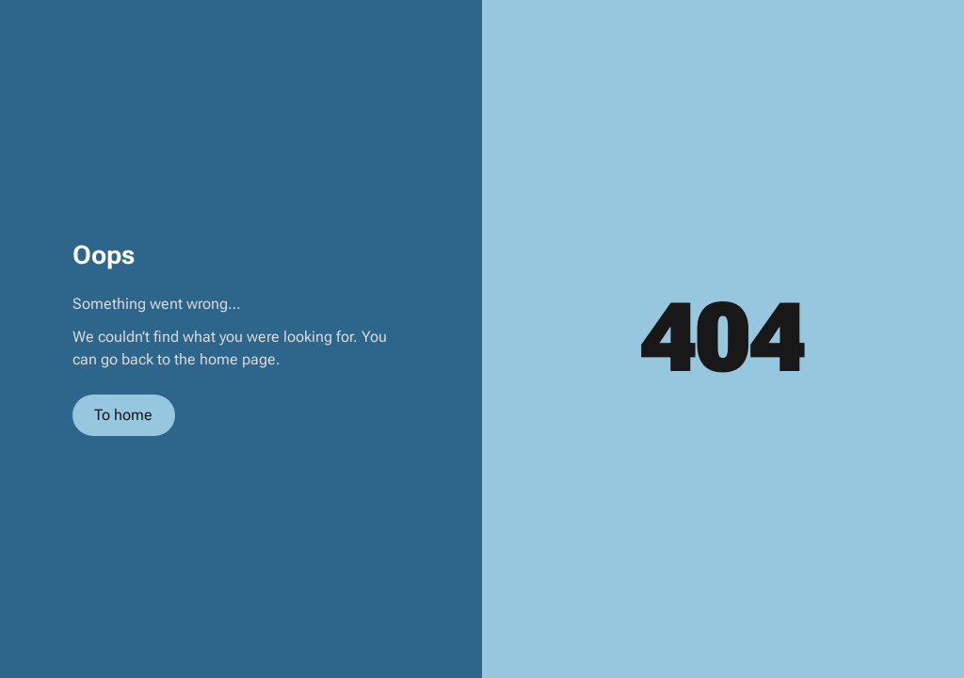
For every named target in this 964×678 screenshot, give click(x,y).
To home (123, 415)
